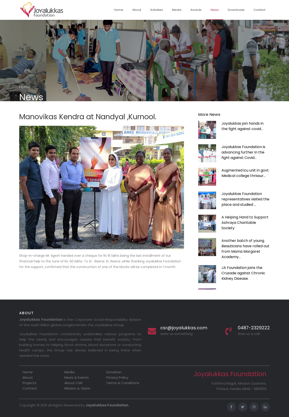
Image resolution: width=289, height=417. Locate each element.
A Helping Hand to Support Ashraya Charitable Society (244, 223)
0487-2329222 (254, 328)
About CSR (73, 382)
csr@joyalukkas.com (183, 328)
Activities (156, 10)
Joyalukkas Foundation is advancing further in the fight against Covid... (243, 152)
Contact (259, 10)
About (136, 10)
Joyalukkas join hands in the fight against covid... (242, 126)
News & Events (76, 377)
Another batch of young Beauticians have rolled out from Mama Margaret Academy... (245, 248)
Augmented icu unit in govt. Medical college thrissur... (245, 173)
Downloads (236, 10)
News (215, 10)
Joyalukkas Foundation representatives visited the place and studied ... (245, 199)
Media (176, 10)
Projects (29, 382)
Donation (113, 372)
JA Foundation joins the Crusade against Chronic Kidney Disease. (243, 273)
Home (118, 10)
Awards (196, 10)
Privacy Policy (117, 377)
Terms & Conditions (122, 382)
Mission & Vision (77, 388)
